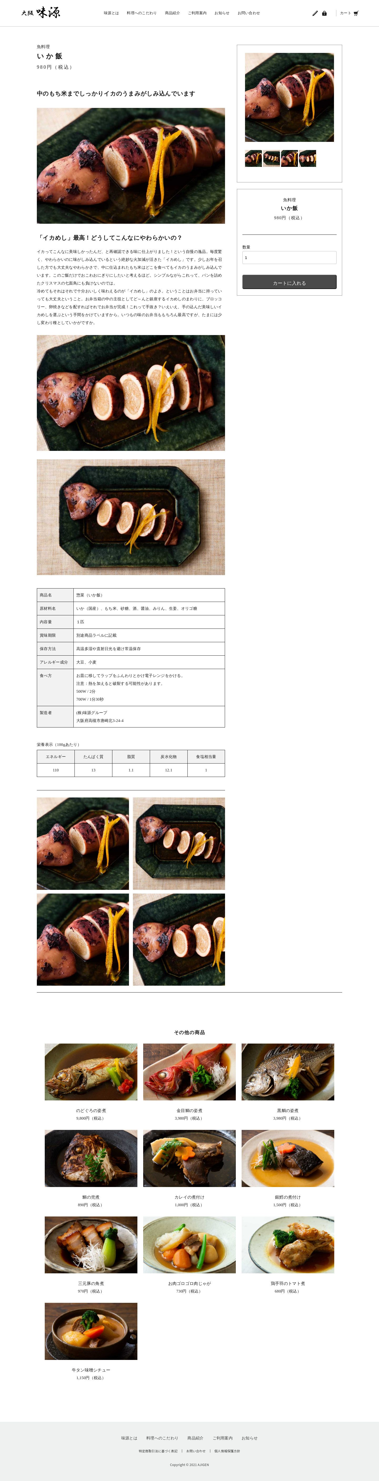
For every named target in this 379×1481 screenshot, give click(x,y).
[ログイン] (324, 13)
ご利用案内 (197, 13)
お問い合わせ (249, 13)
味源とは (111, 13)
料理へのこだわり (142, 13)
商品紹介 (172, 13)
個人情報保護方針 (227, 1451)
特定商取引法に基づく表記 (158, 1451)
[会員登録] (315, 13)
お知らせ (222, 13)
